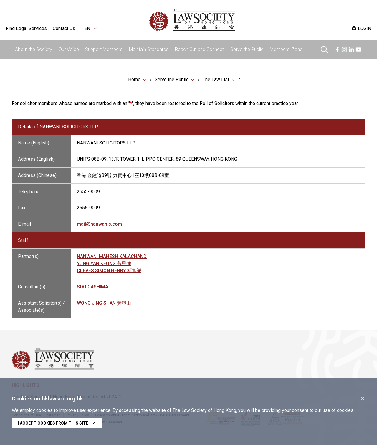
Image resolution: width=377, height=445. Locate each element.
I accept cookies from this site (57, 423)
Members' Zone (286, 49)
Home (134, 79)
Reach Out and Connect (199, 49)
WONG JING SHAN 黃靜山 (104, 304)
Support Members (104, 49)
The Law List (216, 79)
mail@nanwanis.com (99, 225)
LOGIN (364, 28)
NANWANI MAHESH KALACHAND (112, 257)
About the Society (33, 49)
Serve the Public (247, 49)
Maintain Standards (148, 49)
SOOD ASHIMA (92, 288)
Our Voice (69, 49)
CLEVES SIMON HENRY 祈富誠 (109, 272)
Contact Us (64, 28)
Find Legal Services (26, 28)
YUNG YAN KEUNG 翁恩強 (104, 264)
